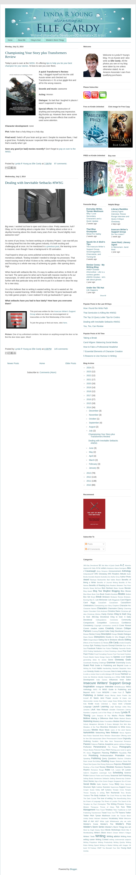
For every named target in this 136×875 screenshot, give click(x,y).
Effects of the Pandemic (92, 643)
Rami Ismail (87, 761)
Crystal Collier (104, 631)
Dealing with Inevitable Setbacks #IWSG (34, 183)
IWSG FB (97, 689)
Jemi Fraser (105, 698)
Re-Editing (96, 761)
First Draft (127, 651)
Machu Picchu (118, 716)
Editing (128, 639)
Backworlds (102, 580)
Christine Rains (114, 611)
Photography (125, 747)
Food (96, 654)
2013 (89, 473)
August (92, 427)
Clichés (110, 614)
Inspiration (89, 686)
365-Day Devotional (90, 565)
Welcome (127, 818)
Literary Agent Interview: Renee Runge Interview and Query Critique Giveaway (120, 216)
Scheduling (118, 772)
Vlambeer (104, 818)
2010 (89, 485)
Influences (113, 680)
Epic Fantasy (95, 645)
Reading (105, 761)
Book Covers (105, 594)
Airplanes (110, 568)
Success (106, 787)
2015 (89, 403)
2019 (89, 387)
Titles (115, 810)
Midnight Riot (118, 724)
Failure (99, 648)
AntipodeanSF (88, 574)
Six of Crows (126, 781)
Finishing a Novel (115, 651)
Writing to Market (106, 845)
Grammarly (120, 663)
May (91, 452)
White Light (104, 821)
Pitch (108, 750)
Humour (124, 674)
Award (86, 579)
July (91, 431)
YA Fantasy (92, 848)
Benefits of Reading (97, 585)
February (93, 464)
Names (128, 730)
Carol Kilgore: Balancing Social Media (100, 342)
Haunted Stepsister (119, 668)
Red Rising (101, 764)
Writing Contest (102, 840)
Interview (109, 686)
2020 (89, 383)
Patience (94, 744)
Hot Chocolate (105, 671)
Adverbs (128, 565)
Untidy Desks (88, 818)
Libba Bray (126, 707)
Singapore (117, 781)
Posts (89, 544)
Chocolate (92, 611)
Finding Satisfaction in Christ (98, 651)
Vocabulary (113, 818)
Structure (87, 787)
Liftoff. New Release (99, 710)
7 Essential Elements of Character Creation (103, 351)
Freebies (127, 654)
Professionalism (106, 756)
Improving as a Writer (112, 677)
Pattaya (128, 744)
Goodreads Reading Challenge (94, 663)
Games (116, 657)
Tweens (122, 813)
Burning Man (88, 600)
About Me (21, 40)
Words (107, 830)
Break (99, 597)
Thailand (86, 795)
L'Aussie (127, 704)
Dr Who (115, 637)
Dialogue (127, 634)
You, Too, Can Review (93, 326)
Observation (115, 735)
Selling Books (88, 778)
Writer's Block (100, 833)
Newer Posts (13, 363)
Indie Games (101, 680)
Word (103, 830)
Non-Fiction (87, 735)
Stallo (99, 784)
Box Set (86, 597)
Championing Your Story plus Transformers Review (101, 435)
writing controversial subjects (120, 839)
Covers (86, 628)
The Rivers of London (109, 801)
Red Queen (92, 764)
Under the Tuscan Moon (121, 816)
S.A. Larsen (116, 770)
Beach (118, 580)
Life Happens (92, 290)
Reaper (112, 761)
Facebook (91, 648)
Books (121, 594)
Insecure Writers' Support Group (107, 683)
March (92, 460)
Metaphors (93, 724)
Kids (85, 704)
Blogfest (107, 591)
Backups (93, 580)
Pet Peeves (113, 747)
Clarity (103, 614)
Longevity (94, 712)
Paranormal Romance (122, 741)
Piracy (103, 750)
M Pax (107, 716)
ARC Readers (113, 574)
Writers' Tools (89, 836)
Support (122, 787)
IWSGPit (105, 692)
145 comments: (61, 349)
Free (114, 654)
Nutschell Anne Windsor (101, 735)
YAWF (99, 848)
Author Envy (115, 577)
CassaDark (102, 603)
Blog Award (87, 591)
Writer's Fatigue (125, 833)
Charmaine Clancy (115, 608)
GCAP (123, 657)
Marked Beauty (125, 718)
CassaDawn (113, 603)
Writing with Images (120, 845)
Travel (104, 813)
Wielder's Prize (123, 824)
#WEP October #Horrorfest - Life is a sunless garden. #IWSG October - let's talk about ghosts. (95, 274)
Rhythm (86, 770)
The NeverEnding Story (122, 798)
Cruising (95, 631)
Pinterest (97, 750)
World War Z (126, 830)
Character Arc (125, 606)
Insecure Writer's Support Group (119, 230)
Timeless (109, 810)
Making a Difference (99, 718)
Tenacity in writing (97, 793)
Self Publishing (125, 776)
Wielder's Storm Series (93, 827)
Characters (102, 608)
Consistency (88, 626)
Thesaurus (94, 807)
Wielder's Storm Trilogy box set (118, 827)
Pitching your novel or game (121, 750)
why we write (125, 821)
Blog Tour (97, 591)
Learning (105, 706)
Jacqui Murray (110, 695)
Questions (112, 758)
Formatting (102, 654)
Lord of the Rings (104, 712)
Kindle (90, 704)
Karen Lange (107, 701)
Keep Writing (118, 701)
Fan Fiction (107, 648)
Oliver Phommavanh (109, 738)
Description (106, 634)
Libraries (86, 710)
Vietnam (97, 818)
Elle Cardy (114, 642)
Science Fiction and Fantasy (99, 775)
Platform (114, 752)
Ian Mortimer (92, 677)
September (94, 423)
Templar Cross (118, 790)
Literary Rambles (119, 209)
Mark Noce (114, 718)
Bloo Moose (126, 591)
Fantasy (115, 648)
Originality (127, 739)
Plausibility (123, 753)
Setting (112, 778)
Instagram (100, 687)
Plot (129, 753)
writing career (89, 840)
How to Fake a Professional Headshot (100, 347)
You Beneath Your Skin (111, 848)
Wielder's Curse (90, 824)
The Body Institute (98, 796)
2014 (89, 407)
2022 (89, 375)
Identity (100, 677)
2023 (89, 371)
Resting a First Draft (91, 767)
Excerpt (112, 645)
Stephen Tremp (107, 784)
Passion (87, 744)
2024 (89, 367)
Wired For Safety (93, 234)
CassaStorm (126, 603)
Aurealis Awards (94, 577)
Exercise (118, 645)
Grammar (111, 662)
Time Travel (100, 810)
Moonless (104, 727)
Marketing (87, 721)
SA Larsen (126, 770)
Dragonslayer (93, 640)
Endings (86, 645)
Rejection (118, 764)
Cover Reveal (125, 626)
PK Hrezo (87, 753)
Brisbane (106, 597)
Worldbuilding (88, 833)
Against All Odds (89, 568)
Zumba (85, 851)
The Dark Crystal (89, 798)
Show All (103, 295)
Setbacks (106, 778)
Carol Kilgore (125, 600)
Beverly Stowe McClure (92, 588)
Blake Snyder (119, 588)
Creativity (109, 628)
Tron (113, 813)
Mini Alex (127, 724)
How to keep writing (119, 671)
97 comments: (60, 163)
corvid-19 (115, 625)
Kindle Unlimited (101, 704)
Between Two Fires (124, 585)
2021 (89, 379)
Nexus (122, 733)
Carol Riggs (89, 603)
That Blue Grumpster (91, 230)
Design (114, 634)
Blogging (116, 591)
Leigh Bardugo (115, 707)
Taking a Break (90, 338)
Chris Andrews (102, 611)
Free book (120, 654)
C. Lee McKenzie (100, 600)
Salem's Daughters (90, 773)
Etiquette (104, 645)
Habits (99, 668)
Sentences (98, 778)
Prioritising (93, 755)
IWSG (32, 63)
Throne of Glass (107, 807)
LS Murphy (116, 712)
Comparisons (88, 623)
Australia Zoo (105, 577)
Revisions (119, 767)
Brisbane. (127, 597)
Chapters (115, 605)
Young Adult (126, 848)
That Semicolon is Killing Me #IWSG (99, 313)
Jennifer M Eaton (119, 698)
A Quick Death (114, 565)
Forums (109, 654)
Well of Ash (88, 821)
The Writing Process (115, 804)
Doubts (109, 637)
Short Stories (88, 781)
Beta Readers (111, 585)
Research (126, 764)
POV (85, 755)
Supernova (114, 787)
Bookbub (114, 594)
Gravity (128, 663)
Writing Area (126, 836)
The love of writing (105, 798)
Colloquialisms (101, 620)
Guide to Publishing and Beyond (109, 665)
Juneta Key (97, 701)
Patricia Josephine (105, 744)
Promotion (119, 755)
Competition (102, 623)
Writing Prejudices (90, 842)
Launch (96, 706)
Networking (100, 733)
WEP (97, 821)
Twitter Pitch (88, 816)
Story (117, 784)
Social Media (89, 784)
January (93, 468)
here (65, 323)
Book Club (95, 594)
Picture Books (88, 750)
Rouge (101, 770)
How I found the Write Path (95, 308)
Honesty (90, 671)
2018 (89, 391)
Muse (101, 730)
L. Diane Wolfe (115, 704)
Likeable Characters (116, 710)
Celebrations (88, 606)
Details (120, 634)
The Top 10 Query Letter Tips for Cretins (101, 317)
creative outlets (97, 628)
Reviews (110, 767)
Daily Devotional (116, 631)
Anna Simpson (102, 571)
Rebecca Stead (121, 761)
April (91, 456)
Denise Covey (95, 634)
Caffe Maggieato (114, 600)
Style (94, 787)
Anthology (126, 571)
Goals (128, 659)
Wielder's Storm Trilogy (55, 40)
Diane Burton (88, 637)
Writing (100, 836)
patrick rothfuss (119, 744)
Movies (95, 730)
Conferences (114, 623)
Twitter (128, 813)
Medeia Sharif (119, 721)
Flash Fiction (88, 654)
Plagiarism (96, 753)
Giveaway (119, 659)
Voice (121, 818)
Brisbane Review (117, 597)
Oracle (119, 738)
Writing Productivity (105, 842)
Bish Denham (107, 588)
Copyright (97, 625)
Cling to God (36, 40)
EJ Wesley (105, 643)
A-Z (122, 565)
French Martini (88, 657)
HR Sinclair (116, 674)
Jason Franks (122, 695)
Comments (114, 620)
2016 (89, 399)
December (94, 411)
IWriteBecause (119, 687)
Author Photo (125, 577)
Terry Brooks (126, 793)
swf (102, 790)
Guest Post (88, 665)
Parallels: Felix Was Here (102, 741)
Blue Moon (87, 594)
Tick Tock (120, 807)
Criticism (118, 628)
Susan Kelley (95, 790)
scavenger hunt (105, 773)
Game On (109, 657)
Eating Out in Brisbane (108, 640)
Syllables (108, 790)
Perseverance (99, 747)
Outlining (87, 741)
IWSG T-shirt (96, 692)
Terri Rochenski (112, 793)
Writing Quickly (119, 842)
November (94, 415)
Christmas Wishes (94, 614)
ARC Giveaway (100, 574)
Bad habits (111, 580)
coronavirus (106, 625)
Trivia (109, 813)
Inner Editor (125, 680)
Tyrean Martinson (102, 816)
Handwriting (107, 668)
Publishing (96, 758)
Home (10, 40)
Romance (94, 770)
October (93, 419)
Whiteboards (114, 821)
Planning (105, 753)
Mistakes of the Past (91, 727)
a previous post (52, 246)
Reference (109, 764)
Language (87, 707)
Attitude (123, 574)
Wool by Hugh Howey (91, 830)
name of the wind (118, 730)
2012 (89, 477)
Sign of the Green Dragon (104, 781)
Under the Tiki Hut (95, 288)
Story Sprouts (125, 784)
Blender (128, 588)
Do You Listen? (117, 234)
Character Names (89, 608)
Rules (107, 770)
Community (126, 620)
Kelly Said (127, 701)
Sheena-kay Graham (123, 778)
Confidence (126, 623)
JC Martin (94, 698)
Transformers (96, 813)
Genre (110, 660)
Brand (93, 597)
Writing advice (113, 836)
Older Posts (70, 363)
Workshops (115, 830)
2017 (89, 395)
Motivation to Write (117, 727)
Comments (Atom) (48, 372)
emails (121, 643)
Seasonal (114, 776)
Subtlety (99, 787)
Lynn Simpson (97, 716)
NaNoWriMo (88, 732)
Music (107, 730)
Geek (128, 657)
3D (100, 565)
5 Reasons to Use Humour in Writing (100, 356)
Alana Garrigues (120, 568)
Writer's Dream (112, 833)
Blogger (73, 869)
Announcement (115, 571)
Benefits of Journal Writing (107, 582)
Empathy (127, 643)
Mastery (96, 721)
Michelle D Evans (105, 724)
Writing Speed (93, 845)
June (91, 448)
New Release (112, 732)
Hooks (97, 671)
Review (102, 767)
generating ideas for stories (94, 660)
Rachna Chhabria (124, 758)
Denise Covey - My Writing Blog (95, 266)
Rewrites (127, 767)
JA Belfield (98, 695)
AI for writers (101, 568)
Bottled (128, 594)
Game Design (100, 657)
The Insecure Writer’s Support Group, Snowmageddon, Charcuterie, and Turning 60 (95, 252)
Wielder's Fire (106, 824)
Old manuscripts (95, 738)
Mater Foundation (106, 721)
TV (116, 812)
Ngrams (128, 733)
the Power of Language (92, 801)
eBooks (121, 640)
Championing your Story (103, 605)
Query (104, 758)
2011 (89, 481)
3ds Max (105, 565)
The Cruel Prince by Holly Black (118, 795)
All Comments (92, 549)
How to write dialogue (104, 674)
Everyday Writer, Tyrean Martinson (94, 210)
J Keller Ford (116, 692)
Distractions (99, 637)
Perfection (87, 747)
